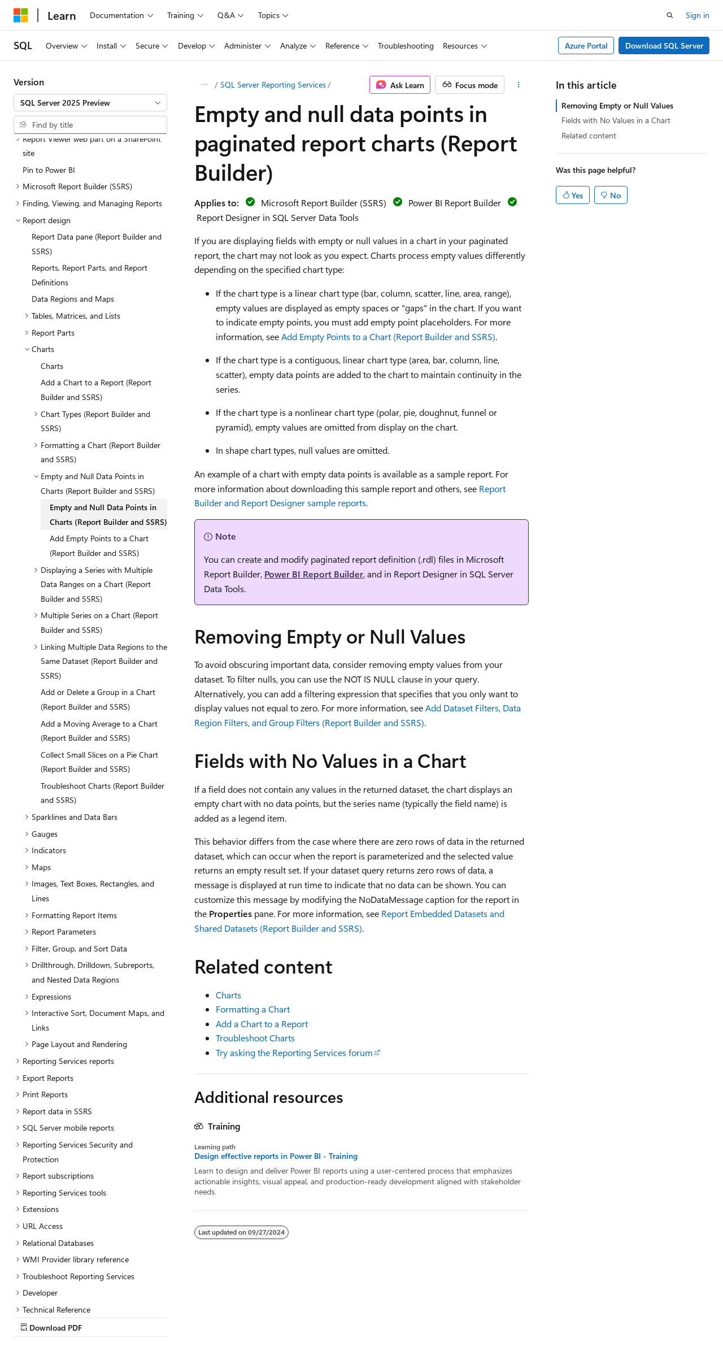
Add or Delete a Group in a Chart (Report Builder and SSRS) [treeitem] (98, 601)
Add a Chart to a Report (262, 1023)
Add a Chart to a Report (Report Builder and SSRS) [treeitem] (96, 291)
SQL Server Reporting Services (273, 84)
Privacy (246, 1316)
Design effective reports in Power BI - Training (276, 1156)
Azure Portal (586, 45)
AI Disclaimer (36, 1316)
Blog (154, 1316)
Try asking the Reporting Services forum (294, 1052)
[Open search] (670, 15)
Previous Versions (102, 1316)
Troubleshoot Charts (255, 1038)
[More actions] (519, 85)
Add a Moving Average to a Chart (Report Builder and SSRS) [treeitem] (99, 632)
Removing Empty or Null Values (617, 105)
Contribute (202, 1316)
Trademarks (358, 1316)
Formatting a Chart (253, 1009)
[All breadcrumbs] (204, 85)
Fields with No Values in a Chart (615, 120)
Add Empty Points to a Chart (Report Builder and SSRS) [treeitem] (99, 447)
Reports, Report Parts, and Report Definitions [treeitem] (89, 176)
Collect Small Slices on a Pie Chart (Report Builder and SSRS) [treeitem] (99, 663)
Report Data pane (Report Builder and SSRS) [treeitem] (97, 145)
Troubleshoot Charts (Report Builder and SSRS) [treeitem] (102, 694)
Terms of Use (303, 1316)
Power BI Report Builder (313, 574)
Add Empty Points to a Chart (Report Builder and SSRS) (388, 336)
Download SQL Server (664, 45)
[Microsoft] (21, 15)
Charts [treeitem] (52, 267)
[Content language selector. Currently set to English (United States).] (65, 1289)
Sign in (697, 15)
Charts (228, 995)
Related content (588, 135)
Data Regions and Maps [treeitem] (73, 200)
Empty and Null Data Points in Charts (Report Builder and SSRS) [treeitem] (108, 416)
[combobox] (90, 103)
